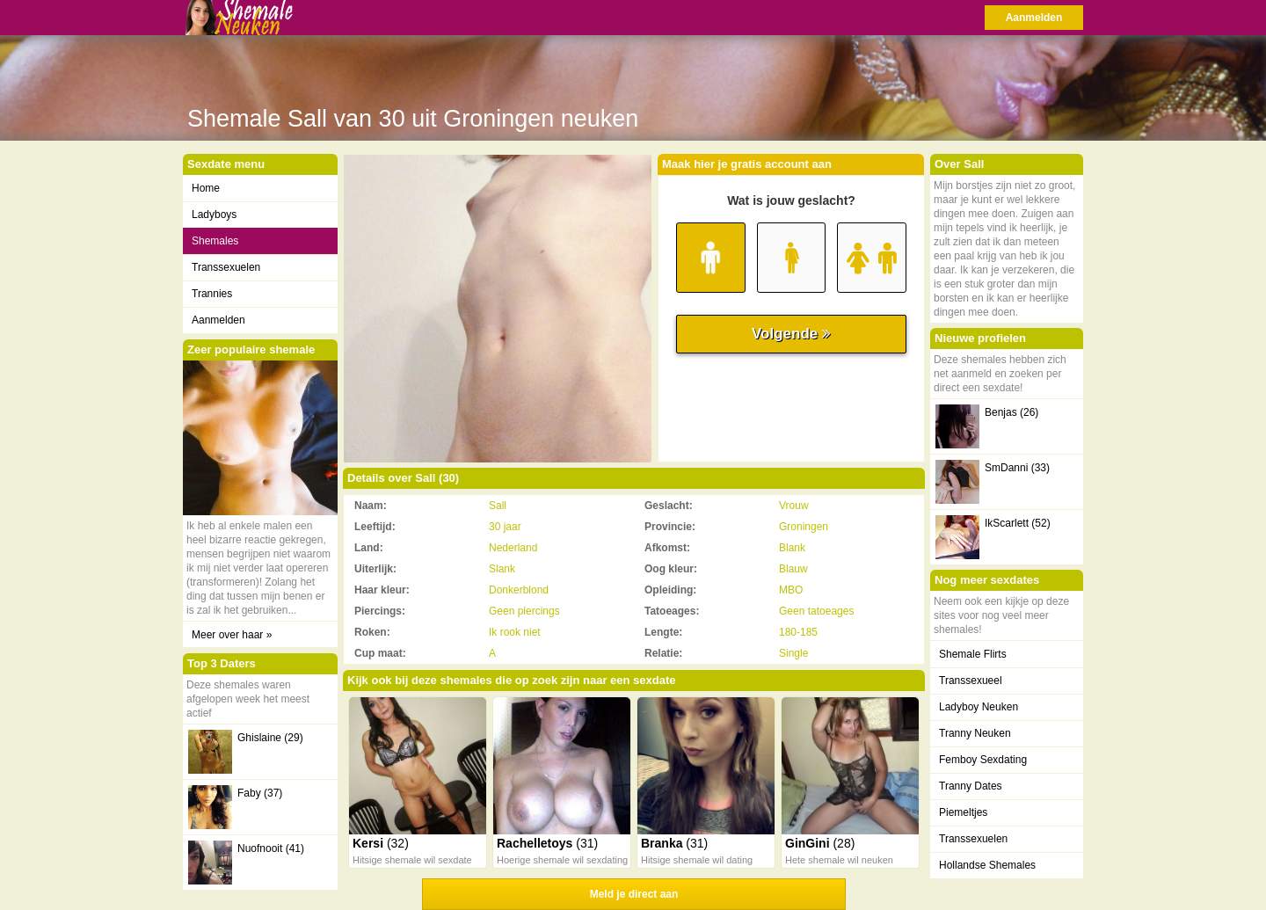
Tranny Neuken (975, 733)
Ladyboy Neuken (978, 707)
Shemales (215, 241)
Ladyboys (214, 214)
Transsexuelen (226, 267)
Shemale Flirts (973, 654)
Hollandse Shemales (987, 865)
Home (206, 188)
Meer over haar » (232, 635)
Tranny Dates (970, 786)
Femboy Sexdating (983, 759)
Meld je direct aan (634, 894)
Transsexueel (970, 680)
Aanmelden (1034, 17)
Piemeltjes (963, 812)
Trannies (212, 294)
